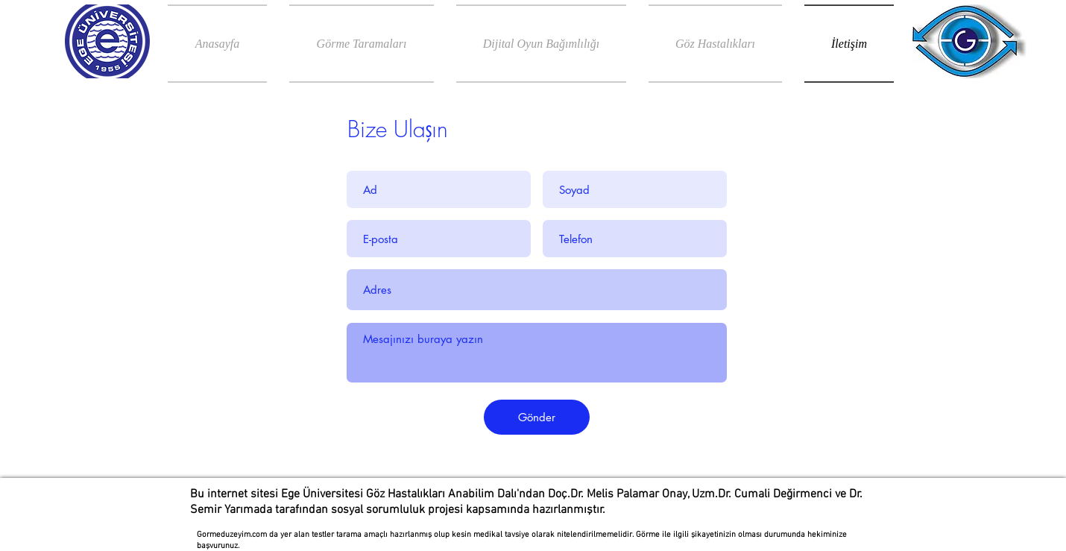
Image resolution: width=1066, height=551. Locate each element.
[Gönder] (537, 417)
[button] (361, 43)
